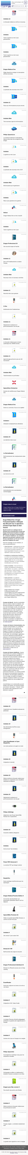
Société (13, 1146)
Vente (23, 1148)
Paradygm (12, 1152)
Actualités (23, 1146)
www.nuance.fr (7, 649)
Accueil (3, 1146)
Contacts (12, 1148)
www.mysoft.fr (8, 621)
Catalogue (18, 1146)
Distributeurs (6, 1148)
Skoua (16, 1152)
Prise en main (18, 1148)
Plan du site (8, 1146)
